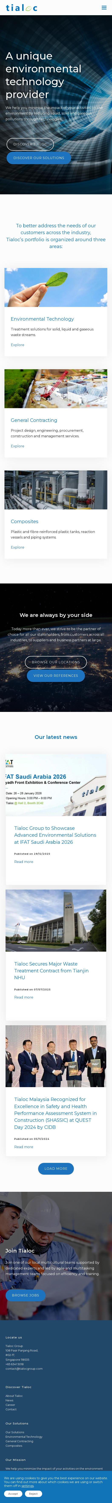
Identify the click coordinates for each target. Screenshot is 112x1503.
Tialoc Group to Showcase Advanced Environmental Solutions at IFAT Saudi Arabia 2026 (55, 835)
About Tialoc (14, 1395)
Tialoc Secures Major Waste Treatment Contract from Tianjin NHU (51, 971)
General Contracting (34, 420)
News (9, 1400)
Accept (13, 1493)
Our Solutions (15, 1432)
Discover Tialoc (30, 144)
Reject (33, 1493)
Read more (23, 862)
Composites (24, 521)
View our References (56, 676)
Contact (11, 1409)
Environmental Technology (42, 319)
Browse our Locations (56, 662)
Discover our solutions (38, 158)
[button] (104, 7)
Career (10, 1404)
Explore (17, 345)
